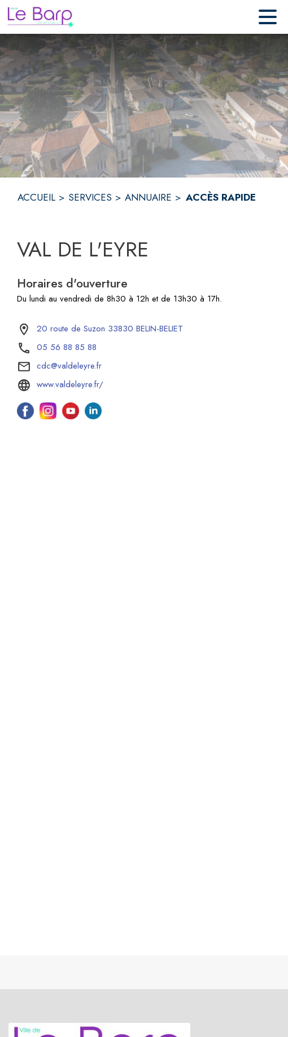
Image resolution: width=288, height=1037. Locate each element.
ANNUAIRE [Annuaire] (148, 197)
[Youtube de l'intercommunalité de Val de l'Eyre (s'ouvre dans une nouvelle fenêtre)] (70, 416)
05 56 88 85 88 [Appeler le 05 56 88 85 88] (67, 347)
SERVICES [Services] (90, 197)
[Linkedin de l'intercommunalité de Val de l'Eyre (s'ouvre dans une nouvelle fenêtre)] (93, 416)
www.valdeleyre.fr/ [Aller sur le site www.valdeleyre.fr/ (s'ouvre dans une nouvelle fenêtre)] (70, 384)
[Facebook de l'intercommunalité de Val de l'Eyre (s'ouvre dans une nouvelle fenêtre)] (25, 416)
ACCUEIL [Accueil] (36, 197)
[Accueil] (40, 17)
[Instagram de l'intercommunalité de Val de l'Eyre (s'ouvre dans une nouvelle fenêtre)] (48, 416)
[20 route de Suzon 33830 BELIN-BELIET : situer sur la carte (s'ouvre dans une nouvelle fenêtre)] (110, 329)
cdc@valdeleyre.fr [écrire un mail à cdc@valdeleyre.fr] (69, 366)
